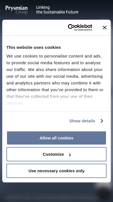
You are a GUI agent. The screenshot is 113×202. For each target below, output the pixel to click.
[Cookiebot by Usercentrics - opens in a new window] (69, 27)
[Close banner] (105, 27)
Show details (82, 120)
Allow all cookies (57, 138)
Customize (57, 154)
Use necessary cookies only (56, 170)
